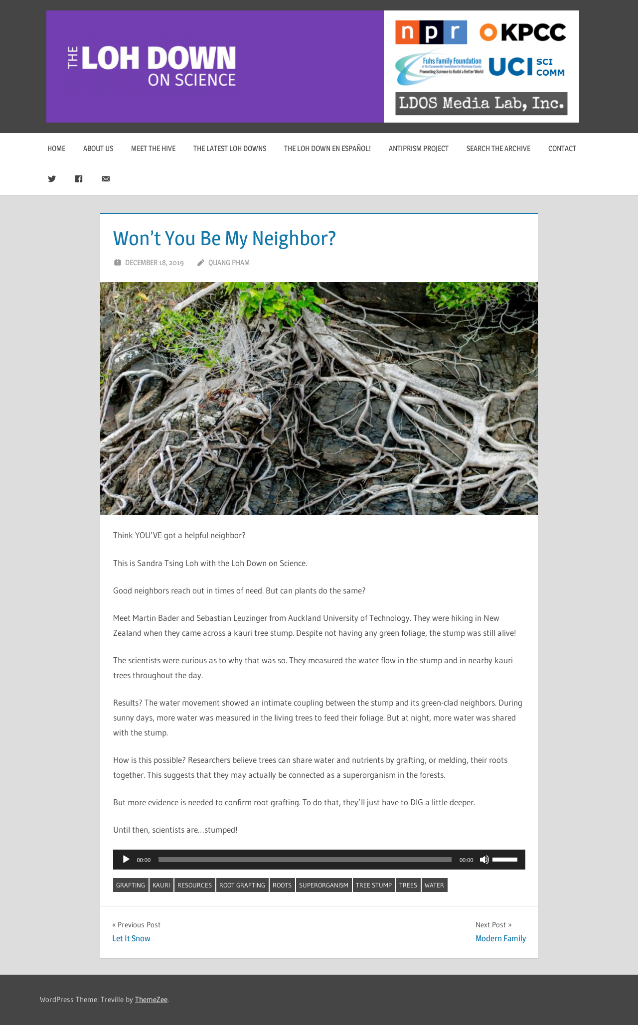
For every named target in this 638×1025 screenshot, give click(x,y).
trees (408, 885)
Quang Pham (229, 262)
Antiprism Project (419, 148)
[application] (319, 860)
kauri (161, 885)
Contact (562, 148)
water (434, 885)
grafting (130, 885)
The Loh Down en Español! (327, 148)
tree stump (374, 885)
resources (194, 885)
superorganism (323, 885)
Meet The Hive (153, 148)
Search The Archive (498, 148)
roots (282, 885)
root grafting (242, 885)
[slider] (305, 859)
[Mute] (484, 860)
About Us (98, 148)
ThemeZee (151, 999)
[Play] (126, 860)
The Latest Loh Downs (229, 148)
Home (56, 148)
